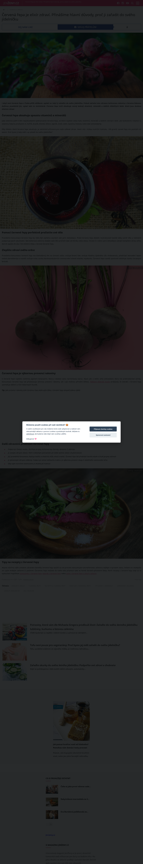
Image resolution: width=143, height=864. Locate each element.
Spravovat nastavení (103, 435)
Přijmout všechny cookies (103, 429)
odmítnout (30, 434)
